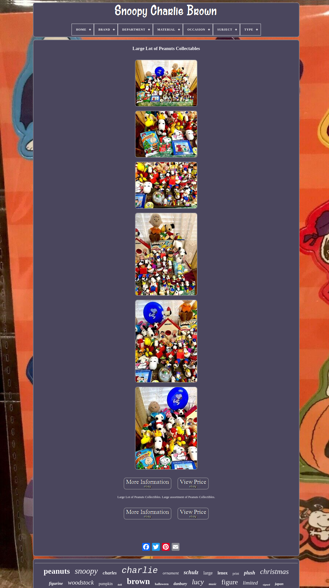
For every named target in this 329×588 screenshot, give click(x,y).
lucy (198, 582)
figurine (56, 583)
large (208, 572)
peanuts (57, 571)
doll (120, 584)
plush (249, 572)
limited (250, 583)
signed (266, 584)
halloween (162, 584)
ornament (171, 573)
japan (279, 584)
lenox (223, 573)
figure (230, 582)
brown (138, 581)
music (213, 584)
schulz (191, 572)
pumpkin (106, 584)
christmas (274, 571)
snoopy (86, 571)
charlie (140, 571)
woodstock (81, 582)
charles (110, 572)
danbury (180, 584)
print (236, 573)
